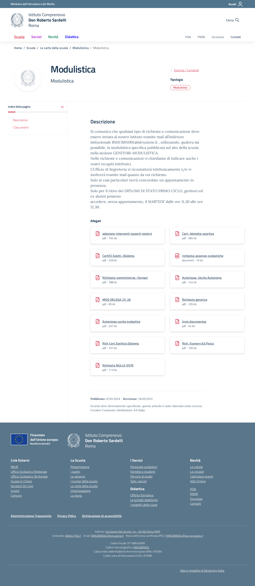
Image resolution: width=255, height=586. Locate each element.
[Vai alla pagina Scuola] (30, 47)
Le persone (78, 476)
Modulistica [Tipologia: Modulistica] (180, 87)
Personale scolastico (143, 466)
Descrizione (20, 120)
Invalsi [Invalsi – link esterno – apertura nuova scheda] (15, 490)
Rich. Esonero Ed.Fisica (198, 343)
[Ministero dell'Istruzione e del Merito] (33, 4)
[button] (38, 106)
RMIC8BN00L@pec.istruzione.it (184, 536)
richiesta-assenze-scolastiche (202, 255)
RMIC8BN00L (141, 547)
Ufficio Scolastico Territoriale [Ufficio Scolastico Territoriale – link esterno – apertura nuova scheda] (29, 476)
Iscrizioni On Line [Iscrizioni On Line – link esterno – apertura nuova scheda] (22, 486)
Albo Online (198, 481)
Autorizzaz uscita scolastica (121, 321)
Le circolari (197, 471)
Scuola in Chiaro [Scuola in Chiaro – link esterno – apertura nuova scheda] (21, 481)
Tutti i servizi (138, 481)
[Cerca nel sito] (232, 20)
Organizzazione (81, 490)
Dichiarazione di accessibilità (102, 515)
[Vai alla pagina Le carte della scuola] (54, 47)
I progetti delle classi (143, 504)
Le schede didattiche (144, 500)
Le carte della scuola (84, 486)
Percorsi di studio (141, 476)
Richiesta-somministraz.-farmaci (125, 277)
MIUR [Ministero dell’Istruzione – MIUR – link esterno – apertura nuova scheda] (14, 466)
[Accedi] (235, 4)
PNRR (201, 37)
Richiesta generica (194, 299)
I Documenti (21, 127)
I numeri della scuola (84, 481)
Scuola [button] (19, 36)
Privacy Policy (66, 515)
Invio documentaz (194, 321)
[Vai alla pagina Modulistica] (81, 47)
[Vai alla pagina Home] (18, 47)
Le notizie (196, 466)
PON (188, 37)
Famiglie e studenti (142, 471)
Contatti (236, 37)
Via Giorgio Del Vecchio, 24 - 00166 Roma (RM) (132, 531)
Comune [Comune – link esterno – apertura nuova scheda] (16, 495)
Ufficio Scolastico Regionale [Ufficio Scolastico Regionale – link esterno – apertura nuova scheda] (29, 471)
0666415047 (73, 536)
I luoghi (75, 471)
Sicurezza (218, 37)
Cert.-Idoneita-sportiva (198, 233)
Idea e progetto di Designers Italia (202, 570)
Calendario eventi (201, 476)
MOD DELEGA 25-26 (116, 299)
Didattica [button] (71, 36)
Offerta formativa (141, 495)
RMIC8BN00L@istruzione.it (107, 536)
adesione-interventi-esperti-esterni (127, 233)
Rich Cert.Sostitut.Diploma (120, 343)
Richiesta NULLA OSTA (117, 365)
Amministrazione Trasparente (31, 515)
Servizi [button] (36, 36)
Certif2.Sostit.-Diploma (118, 255)
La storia (76, 495)
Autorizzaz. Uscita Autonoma (202, 277)
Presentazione (80, 466)
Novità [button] (53, 36)
